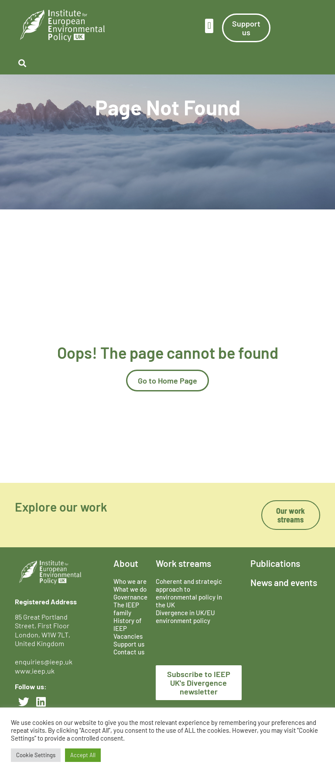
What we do (130, 589)
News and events (283, 582)
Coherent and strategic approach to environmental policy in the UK (189, 593)
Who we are (130, 581)
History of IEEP (127, 624)
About (125, 563)
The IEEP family (126, 609)
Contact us (128, 652)
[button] (209, 26)
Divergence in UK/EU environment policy (185, 616)
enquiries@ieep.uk (45, 661)
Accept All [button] (83, 754)
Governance (130, 597)
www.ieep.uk (35, 671)
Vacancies (128, 636)
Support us (128, 644)
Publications (275, 563)
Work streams (183, 563)
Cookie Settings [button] (35, 754)
